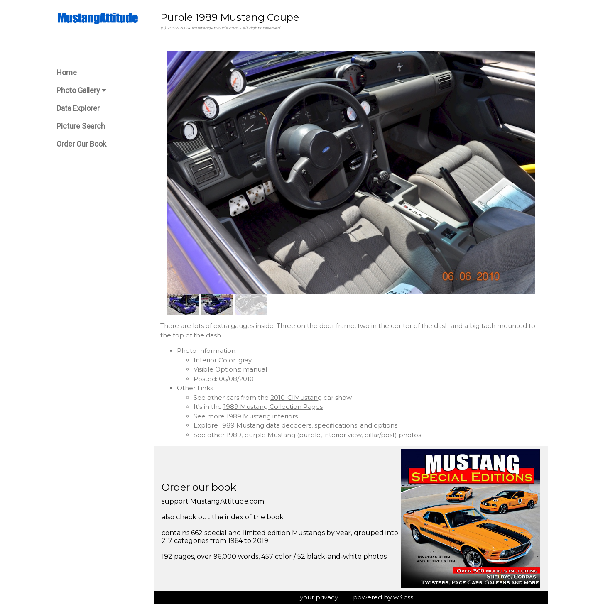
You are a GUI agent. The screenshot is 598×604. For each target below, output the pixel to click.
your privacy (319, 597)
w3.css (403, 597)
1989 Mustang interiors (262, 416)
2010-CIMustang (296, 397)
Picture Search (80, 126)
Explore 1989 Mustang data (237, 425)
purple (255, 435)
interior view (342, 435)
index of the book (254, 517)
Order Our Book (81, 143)
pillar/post (379, 435)
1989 (233, 435)
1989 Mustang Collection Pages (273, 407)
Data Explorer (78, 108)
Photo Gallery (81, 90)
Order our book (199, 487)
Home (66, 72)
